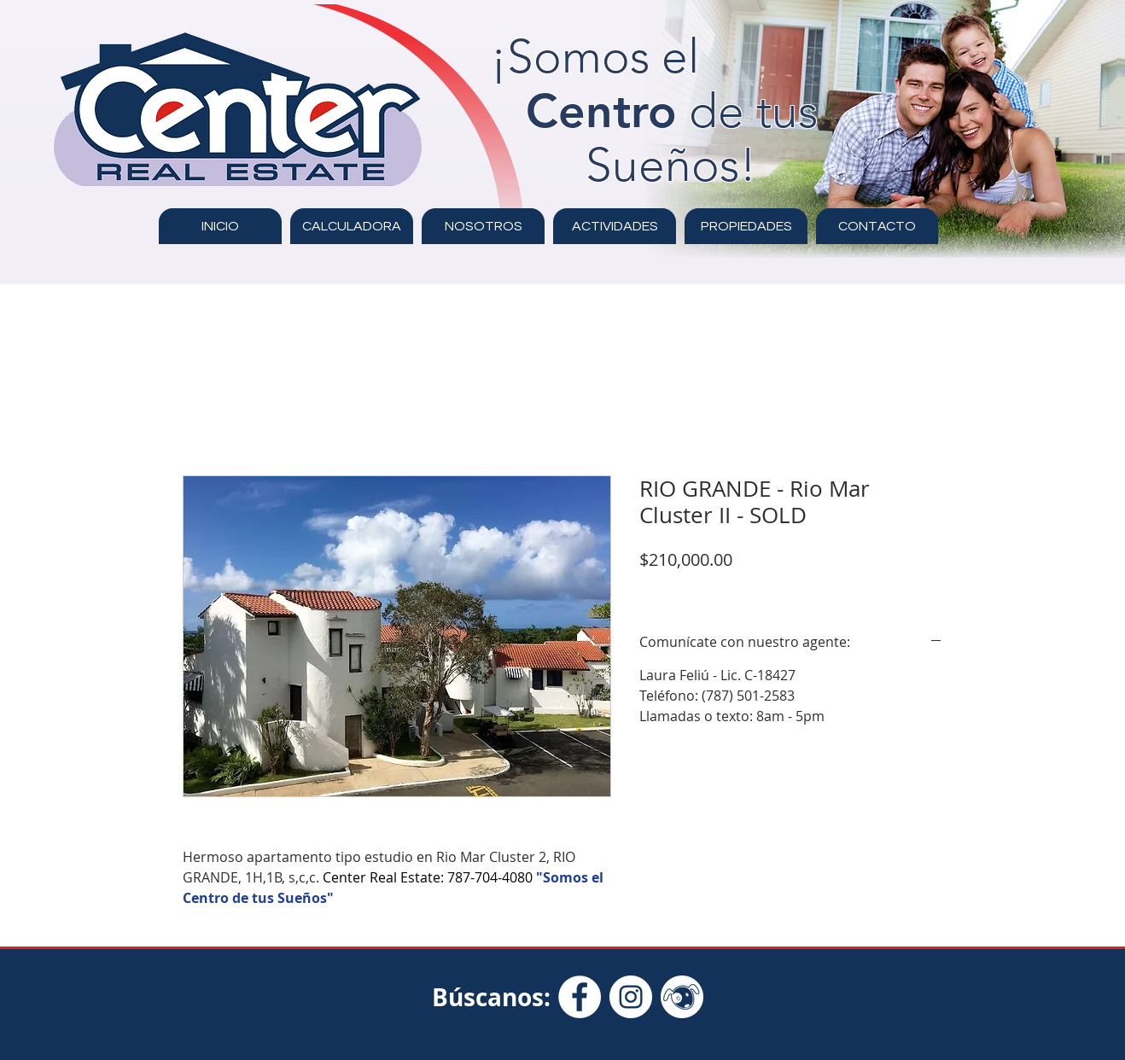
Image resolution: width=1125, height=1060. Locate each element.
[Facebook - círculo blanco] (579, 997)
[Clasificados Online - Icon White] (682, 997)
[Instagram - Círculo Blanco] (630, 997)
